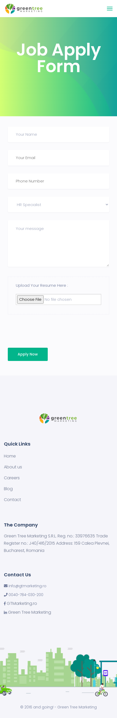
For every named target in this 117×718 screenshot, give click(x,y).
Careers (12, 478)
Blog (8, 489)
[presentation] (43, 332)
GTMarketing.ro (22, 603)
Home (10, 456)
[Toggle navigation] (110, 8)
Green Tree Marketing (29, 612)
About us (13, 467)
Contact (12, 500)
